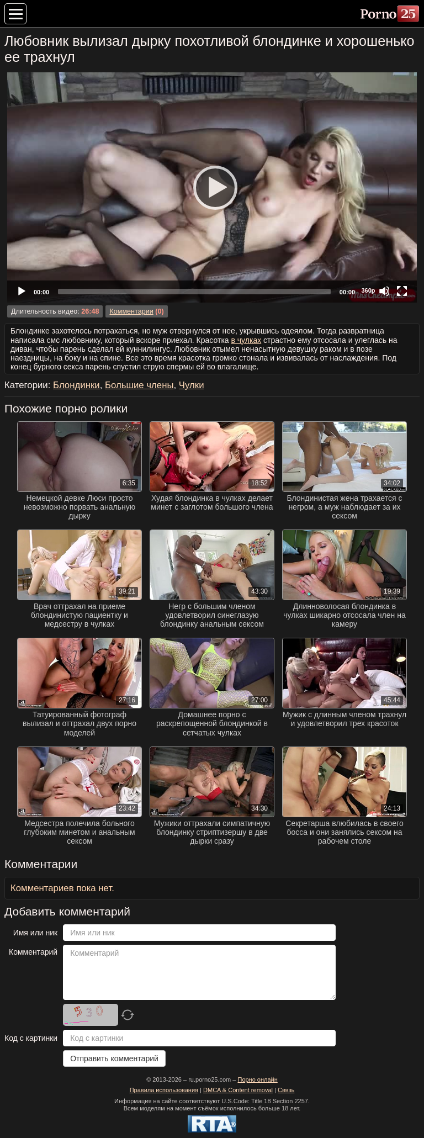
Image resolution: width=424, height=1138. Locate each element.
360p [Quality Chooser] (368, 290)
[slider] (194, 291)
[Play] (212, 187)
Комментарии (131, 311)
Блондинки (76, 385)
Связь (286, 1090)
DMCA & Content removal (238, 1090)
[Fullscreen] (402, 291)
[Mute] (384, 291)
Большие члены (139, 385)
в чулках (246, 340)
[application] (212, 187)
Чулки (191, 385)
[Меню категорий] (15, 13)
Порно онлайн (257, 1079)
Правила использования (164, 1090)
